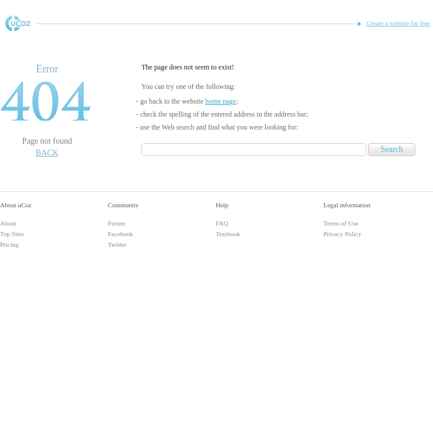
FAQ (222, 223)
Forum (116, 223)
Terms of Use (340, 223)
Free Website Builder (18, 23)
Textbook (228, 233)
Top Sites (12, 233)
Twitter (117, 244)
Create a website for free (398, 22)
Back (47, 152)
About (8, 223)
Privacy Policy (342, 233)
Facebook (120, 233)
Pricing (9, 244)
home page (220, 101)
